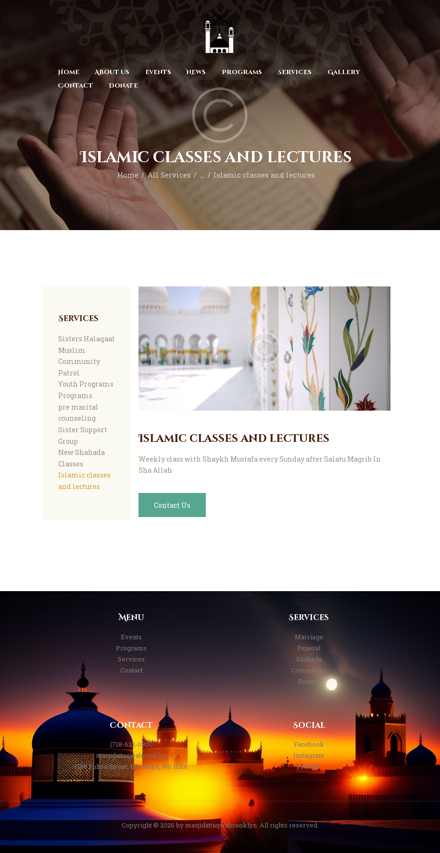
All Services (169, 175)
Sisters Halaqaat (86, 338)
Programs (75, 395)
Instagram (309, 755)
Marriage (309, 637)
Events (131, 637)
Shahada (309, 659)
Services (131, 659)
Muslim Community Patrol (79, 361)
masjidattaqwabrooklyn (131, 755)
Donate (308, 681)
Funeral (308, 648)
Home (127, 175)
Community (309, 670)
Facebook (309, 744)
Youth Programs (85, 383)
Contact (131, 670)
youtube (309, 766)
